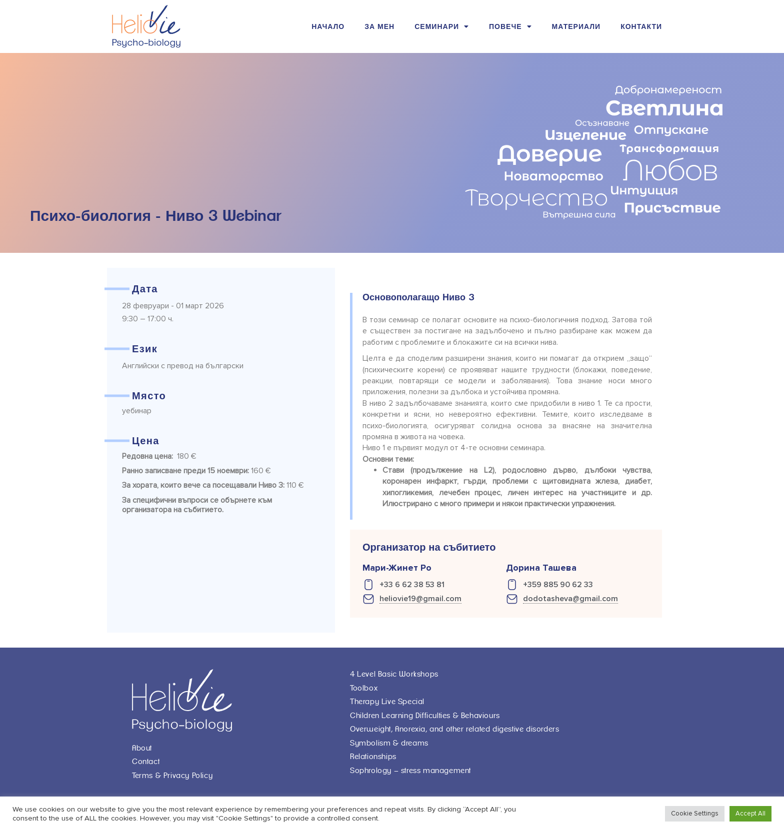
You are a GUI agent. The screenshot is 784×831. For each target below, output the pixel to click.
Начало (328, 26)
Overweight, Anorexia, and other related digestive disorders (454, 729)
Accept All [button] (751, 814)
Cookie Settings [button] (694, 814)
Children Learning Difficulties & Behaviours (425, 715)
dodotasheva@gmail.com (570, 599)
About (142, 748)
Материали (576, 26)
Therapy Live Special (387, 701)
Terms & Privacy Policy (172, 775)
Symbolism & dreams (389, 743)
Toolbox (364, 688)
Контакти (641, 26)
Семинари (441, 26)
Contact (146, 761)
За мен (379, 26)
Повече (510, 26)
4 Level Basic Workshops (394, 674)
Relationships (373, 756)
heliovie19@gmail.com (421, 599)
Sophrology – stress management (410, 770)
